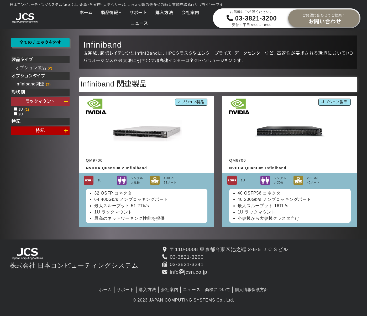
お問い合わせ (323, 18)
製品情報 (109, 13)
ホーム (86, 13)
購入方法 (164, 13)
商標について (217, 289)
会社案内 (190, 13)
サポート (138, 13)
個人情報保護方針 (251, 289)
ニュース (139, 23)
